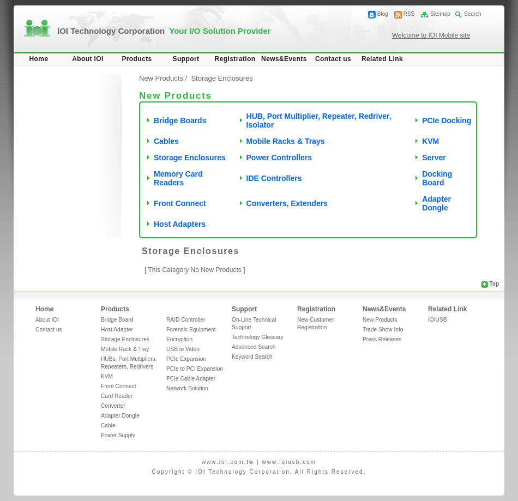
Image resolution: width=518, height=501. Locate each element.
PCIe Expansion (186, 359)
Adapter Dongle (436, 203)
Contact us (333, 59)
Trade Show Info (383, 330)
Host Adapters (180, 224)
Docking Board (437, 178)
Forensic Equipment (191, 330)
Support (186, 59)
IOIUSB (437, 320)
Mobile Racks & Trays (285, 141)
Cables (166, 141)
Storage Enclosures (190, 157)
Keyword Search (252, 357)
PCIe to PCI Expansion (194, 369)
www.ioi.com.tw (228, 462)
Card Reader (116, 396)
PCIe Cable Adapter (190, 379)
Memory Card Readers (178, 178)
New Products (161, 78)
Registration (235, 59)
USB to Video (183, 349)
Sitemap (440, 14)
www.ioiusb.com (289, 462)
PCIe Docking (446, 120)
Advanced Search (253, 347)
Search (472, 14)
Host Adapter (117, 330)
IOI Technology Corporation (164, 30)
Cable (108, 425)
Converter (113, 406)
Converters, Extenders (287, 203)
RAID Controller (185, 320)
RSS (409, 14)
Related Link (382, 59)
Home (39, 59)
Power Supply (118, 435)
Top (494, 284)
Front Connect (180, 203)
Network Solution (187, 388)
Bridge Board (117, 320)
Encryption (179, 339)
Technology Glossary (258, 337)
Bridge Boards (180, 120)
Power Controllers (279, 157)
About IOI (88, 59)
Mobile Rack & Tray (125, 349)
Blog (382, 14)
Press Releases (382, 339)
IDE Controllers (274, 178)
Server (434, 157)
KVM (430, 141)
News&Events (284, 59)
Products (137, 59)
